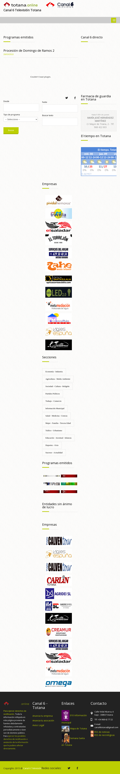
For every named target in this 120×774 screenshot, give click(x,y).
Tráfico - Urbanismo (53, 430)
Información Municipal (54, 408)
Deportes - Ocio (51, 445)
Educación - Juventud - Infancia (58, 438)
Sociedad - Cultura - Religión (57, 386)
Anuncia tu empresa (42, 715)
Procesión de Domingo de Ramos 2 (28, 50)
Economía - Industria (54, 371)
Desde (6, 101)
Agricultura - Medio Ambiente (57, 379)
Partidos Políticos (52, 393)
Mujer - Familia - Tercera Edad (58, 423)
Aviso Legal (38, 725)
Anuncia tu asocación (43, 720)
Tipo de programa (11, 114)
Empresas (49, 184)
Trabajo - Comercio (53, 401)
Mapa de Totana (78, 728)
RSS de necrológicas (103, 735)
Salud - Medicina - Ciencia (56, 416)
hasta (44, 102)
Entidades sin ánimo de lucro (57, 505)
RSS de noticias (100, 731)
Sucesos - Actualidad (53, 452)
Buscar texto (47, 115)
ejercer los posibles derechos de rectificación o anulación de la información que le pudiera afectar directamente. (15, 742)
